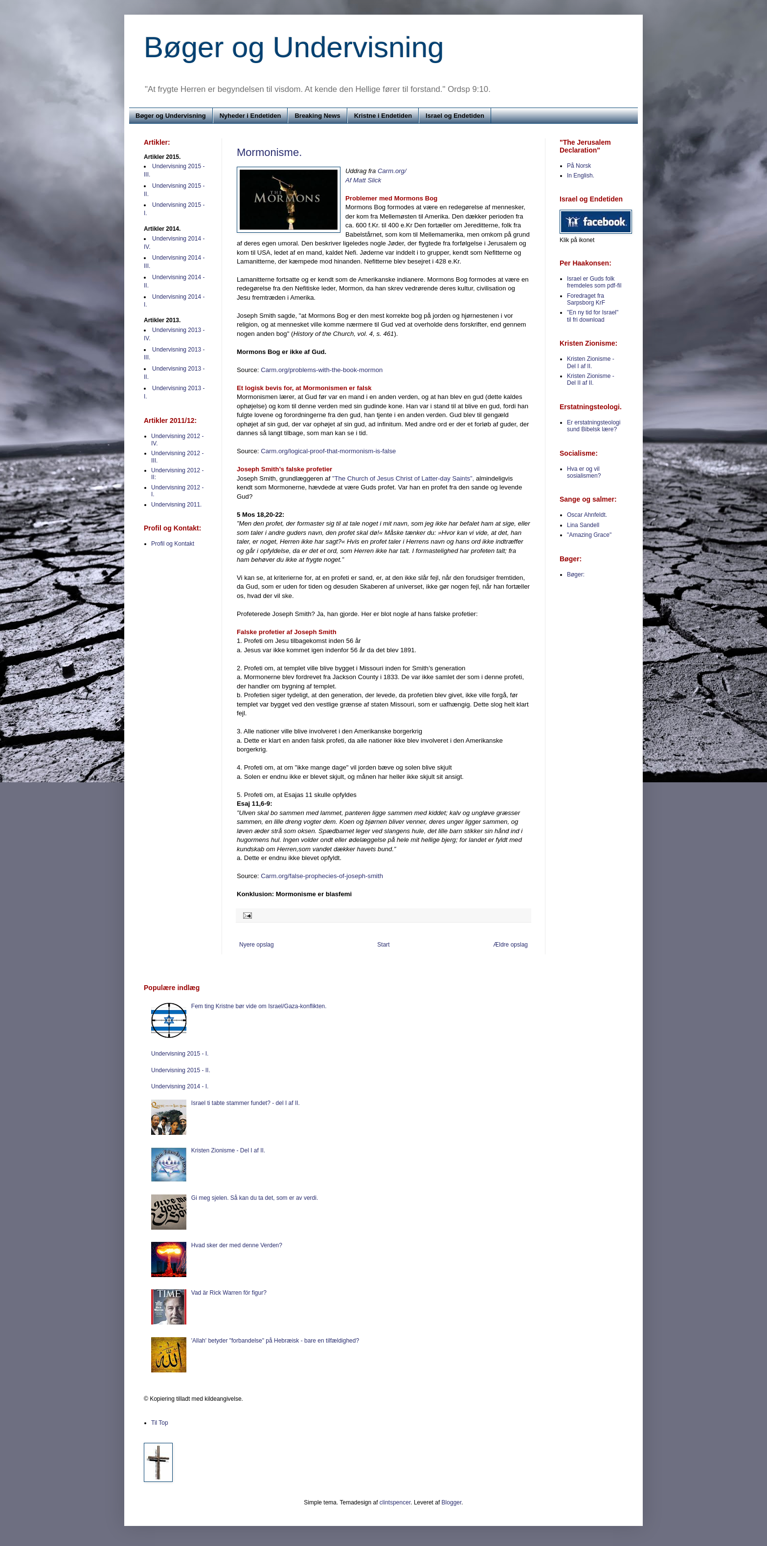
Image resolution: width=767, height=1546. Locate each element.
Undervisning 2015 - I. (179, 1053)
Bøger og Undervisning (294, 47)
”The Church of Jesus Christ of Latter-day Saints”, (403, 478)
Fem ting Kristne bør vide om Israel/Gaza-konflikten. (259, 1006)
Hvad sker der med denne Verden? (236, 1245)
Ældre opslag (510, 944)
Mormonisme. (269, 152)
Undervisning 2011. (176, 504)
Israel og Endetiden (455, 115)
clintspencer (395, 1502)
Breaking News (317, 115)
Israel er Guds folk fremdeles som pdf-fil (594, 282)
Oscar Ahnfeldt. (587, 514)
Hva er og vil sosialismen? (584, 472)
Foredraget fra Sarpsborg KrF (586, 299)
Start (383, 944)
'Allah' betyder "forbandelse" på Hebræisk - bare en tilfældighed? (275, 1340)
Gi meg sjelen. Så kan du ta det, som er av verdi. (254, 1197)
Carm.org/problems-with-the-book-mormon (322, 370)
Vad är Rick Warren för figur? (229, 1292)
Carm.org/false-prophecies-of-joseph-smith (322, 876)
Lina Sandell (583, 525)
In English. (580, 175)
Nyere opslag (256, 944)
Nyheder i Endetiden (250, 115)
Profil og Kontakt (172, 543)
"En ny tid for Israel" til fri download (592, 316)
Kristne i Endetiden (383, 115)
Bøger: (576, 574)
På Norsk (579, 165)
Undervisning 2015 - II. (180, 1070)
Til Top (159, 1422)
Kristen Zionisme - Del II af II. (590, 379)
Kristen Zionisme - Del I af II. (590, 362)
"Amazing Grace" (589, 534)
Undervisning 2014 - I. (179, 1086)
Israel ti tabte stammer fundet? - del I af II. (245, 1103)
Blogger (452, 1502)
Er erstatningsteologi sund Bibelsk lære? (593, 426)
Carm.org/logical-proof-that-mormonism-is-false (328, 451)
